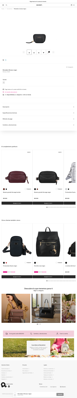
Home (2, 8)
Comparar (28, 189)
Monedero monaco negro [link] (20, 8)
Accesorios (9, 8)
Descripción (38, 107)
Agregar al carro (17, 203)
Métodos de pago (38, 119)
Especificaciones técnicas (38, 113)
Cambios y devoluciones (38, 125)
